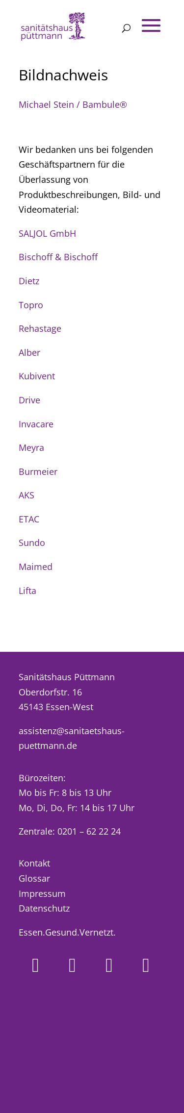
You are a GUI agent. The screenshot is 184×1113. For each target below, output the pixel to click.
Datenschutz (44, 908)
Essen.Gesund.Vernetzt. (67, 932)
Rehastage (40, 328)
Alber (29, 352)
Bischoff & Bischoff (58, 257)
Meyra (31, 447)
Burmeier (38, 471)
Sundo (32, 542)
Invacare (36, 424)
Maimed (36, 566)
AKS (26, 495)
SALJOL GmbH (47, 233)
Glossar (34, 878)
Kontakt (34, 863)
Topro (31, 305)
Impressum (42, 893)
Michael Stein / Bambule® (73, 104)
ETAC (29, 519)
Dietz (29, 281)
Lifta (27, 590)
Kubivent (37, 376)
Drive (29, 400)
